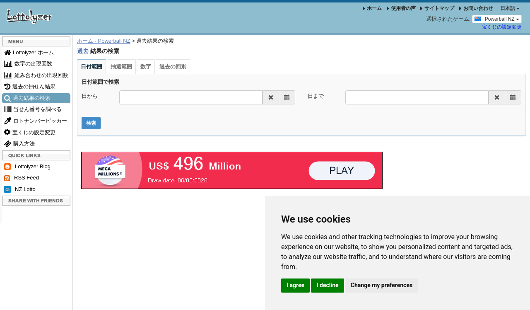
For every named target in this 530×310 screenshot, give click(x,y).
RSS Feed (21, 177)
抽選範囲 (121, 66)
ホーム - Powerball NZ (103, 41)
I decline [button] (327, 285)
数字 (145, 66)
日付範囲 (91, 66)
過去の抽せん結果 (29, 86)
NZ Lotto (20, 189)
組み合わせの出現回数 (36, 75)
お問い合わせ (476, 8)
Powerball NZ (497, 18)
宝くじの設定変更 (502, 27)
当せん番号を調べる (33, 109)
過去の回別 (172, 66)
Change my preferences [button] (381, 285)
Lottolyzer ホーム (29, 52)
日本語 (510, 8)
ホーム (372, 8)
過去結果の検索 (27, 98)
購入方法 (19, 143)
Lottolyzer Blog (27, 166)
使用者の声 (401, 8)
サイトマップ (437, 8)
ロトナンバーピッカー (35, 121)
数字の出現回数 (28, 64)
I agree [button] (295, 285)
